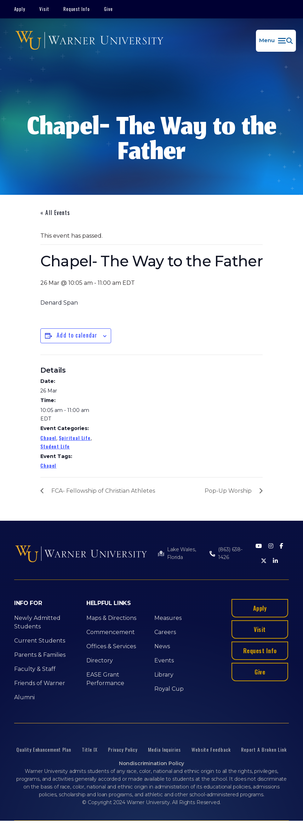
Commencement (110, 632)
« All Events (55, 212)
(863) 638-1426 (230, 553)
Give (108, 8)
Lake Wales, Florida (181, 553)
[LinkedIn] (275, 561)
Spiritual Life (75, 437)
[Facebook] (281, 546)
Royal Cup (169, 688)
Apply (19, 8)
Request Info (76, 8)
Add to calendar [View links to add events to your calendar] (77, 335)
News (162, 646)
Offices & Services (111, 646)
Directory (99, 660)
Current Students (39, 640)
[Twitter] (264, 561)
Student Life (55, 446)
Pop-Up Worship (228, 490)
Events (164, 660)
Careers (165, 632)
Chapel (48, 437)
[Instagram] (270, 546)
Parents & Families (39, 654)
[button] (276, 41)
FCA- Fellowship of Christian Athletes (103, 490)
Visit (44, 8)
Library (163, 674)
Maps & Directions (111, 618)
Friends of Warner (39, 683)
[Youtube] (259, 546)
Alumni (24, 697)
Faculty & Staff (35, 669)
